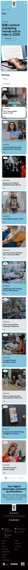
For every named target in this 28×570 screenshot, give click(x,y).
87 (19, 478)
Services (4, 540)
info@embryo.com (21, 529)
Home (3, 9)
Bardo (16, 549)
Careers (4, 546)
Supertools (4, 554)
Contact (4, 557)
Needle (16, 540)
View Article (7, 38)
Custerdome (18, 546)
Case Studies (5, 549)
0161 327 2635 (20, 532)
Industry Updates (6, 551)
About (3, 543)
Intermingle (17, 543)
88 (22, 478)
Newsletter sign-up (6, 560)
